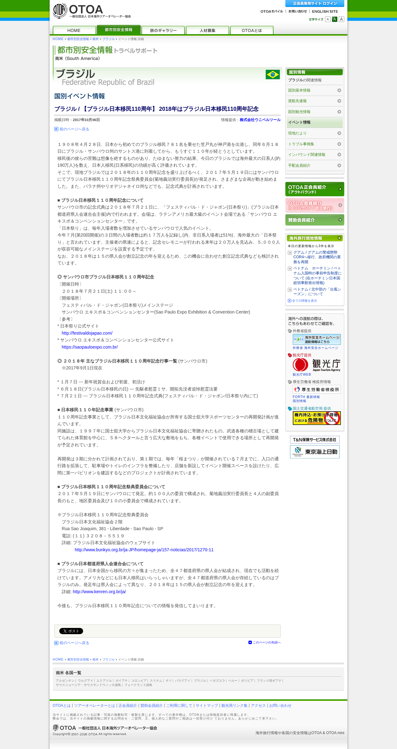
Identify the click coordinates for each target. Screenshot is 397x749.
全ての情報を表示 (304, 300)
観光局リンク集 (234, 705)
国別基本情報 (299, 90)
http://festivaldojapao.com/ (87, 333)
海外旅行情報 (267, 733)
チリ (169, 680)
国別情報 (299, 401)
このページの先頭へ (267, 642)
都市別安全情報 (78, 39)
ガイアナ (121, 680)
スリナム (156, 680)
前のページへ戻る (74, 129)
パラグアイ (182, 680)
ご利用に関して (179, 705)
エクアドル (104, 680)
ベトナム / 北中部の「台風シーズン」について (317, 291)
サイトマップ (207, 705)
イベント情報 (299, 122)
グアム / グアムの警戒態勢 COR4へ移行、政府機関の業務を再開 (317, 257)
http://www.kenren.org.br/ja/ (99, 591)
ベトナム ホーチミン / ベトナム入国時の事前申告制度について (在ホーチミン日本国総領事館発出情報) (317, 275)
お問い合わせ (280, 705)
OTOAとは (62, 705)
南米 (95, 39)
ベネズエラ (217, 680)
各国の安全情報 (295, 733)
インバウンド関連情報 (306, 154)
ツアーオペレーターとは (94, 705)
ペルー (233, 680)
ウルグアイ (85, 680)
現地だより (297, 133)
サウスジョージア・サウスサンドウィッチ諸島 (88, 685)
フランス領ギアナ (269, 680)
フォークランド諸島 (138, 685)
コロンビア (139, 680)
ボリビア (247, 680)
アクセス (258, 705)
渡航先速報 (297, 101)
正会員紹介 (127, 705)
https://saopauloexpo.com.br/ (90, 347)
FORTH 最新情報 (306, 397)
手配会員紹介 (299, 165)
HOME (58, 39)
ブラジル (108, 39)
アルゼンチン (65, 680)
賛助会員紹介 (152, 705)
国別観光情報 (299, 112)
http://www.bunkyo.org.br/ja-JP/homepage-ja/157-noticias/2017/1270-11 (144, 549)
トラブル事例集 (301, 144)
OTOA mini (335, 733)
